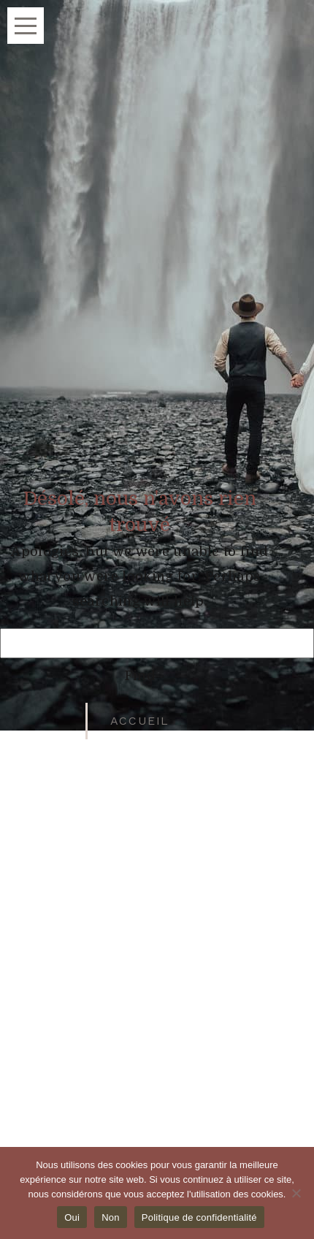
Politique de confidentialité (199, 1217)
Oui (72, 1217)
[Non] (295, 1193)
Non (111, 1217)
